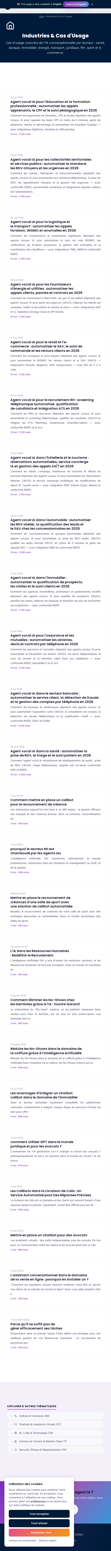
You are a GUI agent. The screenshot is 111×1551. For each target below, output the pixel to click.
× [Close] (92, 4)
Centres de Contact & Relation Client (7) (40, 1441)
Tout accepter (39, 1514)
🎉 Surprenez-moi (39, 1532)
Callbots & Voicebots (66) (32, 1415)
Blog (41, 16)
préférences (38, 1501)
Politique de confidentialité (22, 1540)
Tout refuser (39, 1523)
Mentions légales (47, 1540)
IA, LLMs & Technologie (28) (33, 1432)
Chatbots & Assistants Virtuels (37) (37, 1424)
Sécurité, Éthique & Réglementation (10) (40, 1449)
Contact (79, 1534)
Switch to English (76, 4)
